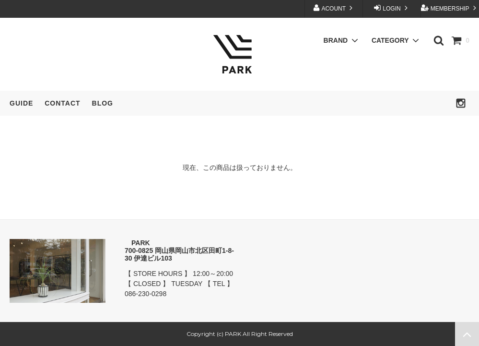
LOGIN (392, 8)
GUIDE (21, 103)
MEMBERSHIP (449, 8)
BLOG (102, 103)
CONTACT (62, 103)
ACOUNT (334, 8)
